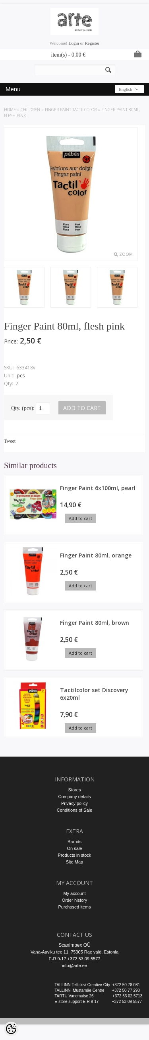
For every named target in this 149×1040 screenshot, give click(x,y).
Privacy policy (74, 803)
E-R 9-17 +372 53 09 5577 (75, 958)
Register (92, 43)
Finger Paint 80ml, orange (96, 555)
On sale (74, 848)
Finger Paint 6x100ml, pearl (97, 488)
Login (74, 43)
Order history (74, 900)
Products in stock (74, 855)
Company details (74, 796)
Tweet (9, 441)
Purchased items (74, 907)
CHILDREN (30, 109)
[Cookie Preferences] (11, 1029)
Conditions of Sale (74, 810)
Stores (74, 789)
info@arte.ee (74, 965)
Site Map (74, 861)
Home (10, 109)
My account (74, 893)
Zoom (126, 254)
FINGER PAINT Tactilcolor (71, 109)
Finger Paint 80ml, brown (94, 622)
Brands (74, 841)
